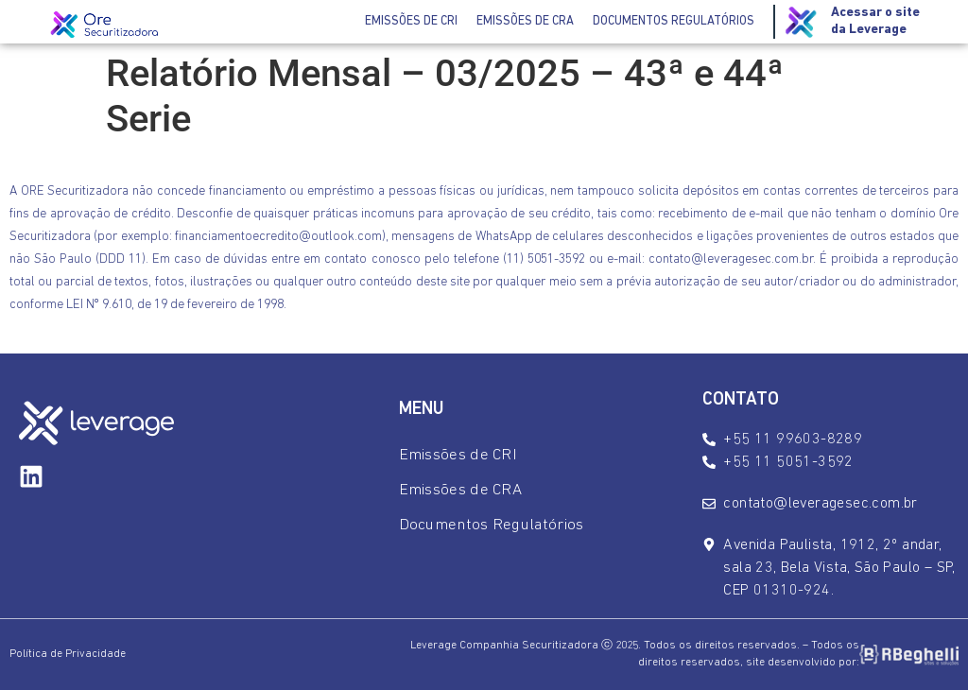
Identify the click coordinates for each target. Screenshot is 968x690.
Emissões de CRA (525, 21)
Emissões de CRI (411, 21)
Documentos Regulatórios (673, 21)
